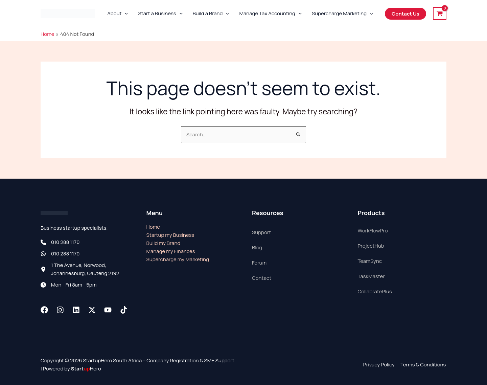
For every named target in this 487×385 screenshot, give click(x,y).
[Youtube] (108, 310)
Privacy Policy (380, 364)
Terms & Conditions (423, 364)
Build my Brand (163, 243)
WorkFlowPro (373, 230)
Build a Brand (211, 13)
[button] (124, 13)
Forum (259, 262)
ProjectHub (371, 245)
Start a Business (160, 13)
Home (153, 226)
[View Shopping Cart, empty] (439, 13)
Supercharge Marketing (342, 13)
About (117, 13)
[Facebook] (44, 310)
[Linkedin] (76, 310)
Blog (257, 247)
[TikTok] (123, 310)
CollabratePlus (375, 291)
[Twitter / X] (92, 310)
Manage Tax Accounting (270, 13)
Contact (261, 277)
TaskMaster (371, 276)
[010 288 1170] (60, 242)
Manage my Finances (170, 251)
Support (261, 232)
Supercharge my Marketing (177, 259)
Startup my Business (170, 235)
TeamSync (370, 261)
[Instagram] (60, 310)
